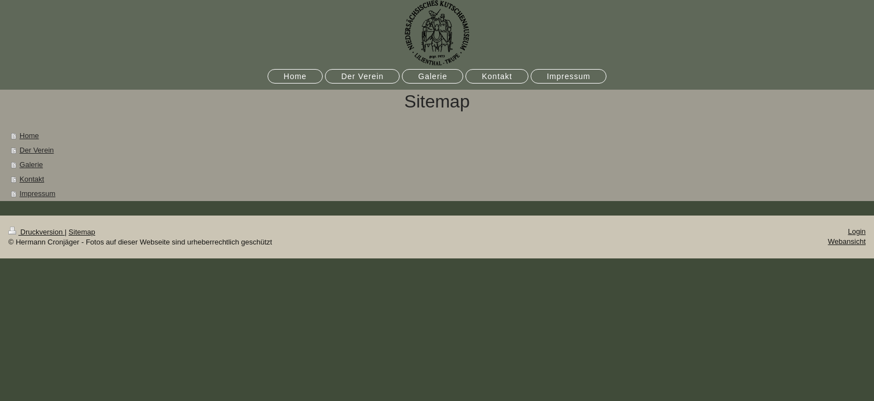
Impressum (37, 193)
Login (857, 231)
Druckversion (36, 232)
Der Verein (37, 150)
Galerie (31, 164)
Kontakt (32, 179)
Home (29, 135)
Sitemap (82, 232)
